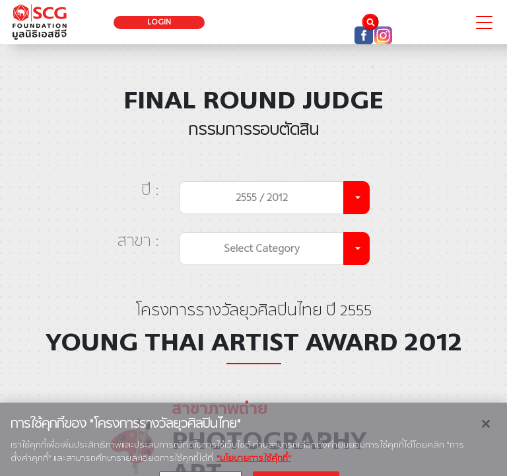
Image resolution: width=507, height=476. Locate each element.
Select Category (262, 248)
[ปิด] (485, 440)
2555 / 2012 (262, 197)
